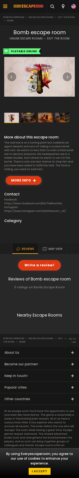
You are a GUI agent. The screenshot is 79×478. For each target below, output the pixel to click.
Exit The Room (66, 17)
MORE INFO (21, 180)
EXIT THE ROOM (58, 39)
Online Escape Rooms (41, 17)
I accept (39, 471)
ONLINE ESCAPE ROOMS (26, 39)
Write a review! (39, 265)
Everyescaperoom (13, 17)
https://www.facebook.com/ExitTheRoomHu (33, 203)
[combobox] (63, 6)
